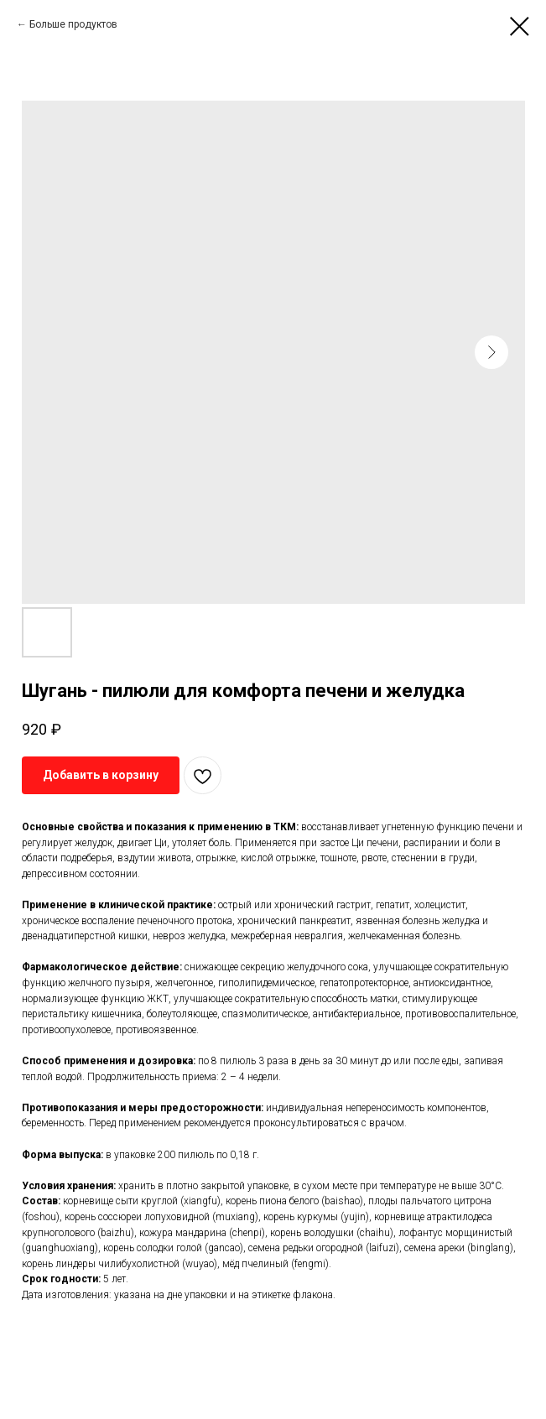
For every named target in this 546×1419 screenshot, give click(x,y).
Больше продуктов (73, 24)
